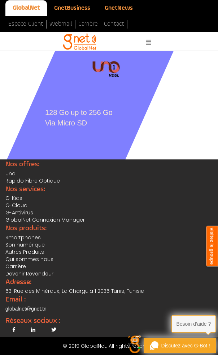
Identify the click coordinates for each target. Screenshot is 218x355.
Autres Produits (24, 252)
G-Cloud (16, 205)
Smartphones (23, 237)
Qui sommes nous (29, 259)
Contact (114, 24)
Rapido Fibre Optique (32, 180)
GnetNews (119, 8)
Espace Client (25, 24)
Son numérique (25, 244)
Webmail (60, 24)
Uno (10, 173)
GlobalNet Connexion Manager (45, 219)
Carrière (88, 24)
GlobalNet (26, 8)
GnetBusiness (72, 8)
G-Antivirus (19, 212)
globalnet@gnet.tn (26, 309)
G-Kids (13, 198)
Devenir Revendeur (29, 273)
